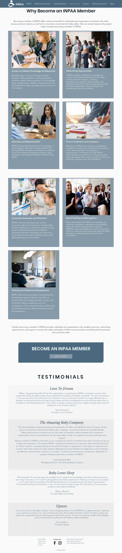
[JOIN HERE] (61, 356)
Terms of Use (41, 543)
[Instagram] (60, 543)
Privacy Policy (42, 541)
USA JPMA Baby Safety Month (75, 543)
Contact (40, 545)
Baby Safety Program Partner (75, 539)
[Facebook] (54, 543)
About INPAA (42, 539)
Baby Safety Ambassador (74, 541)
